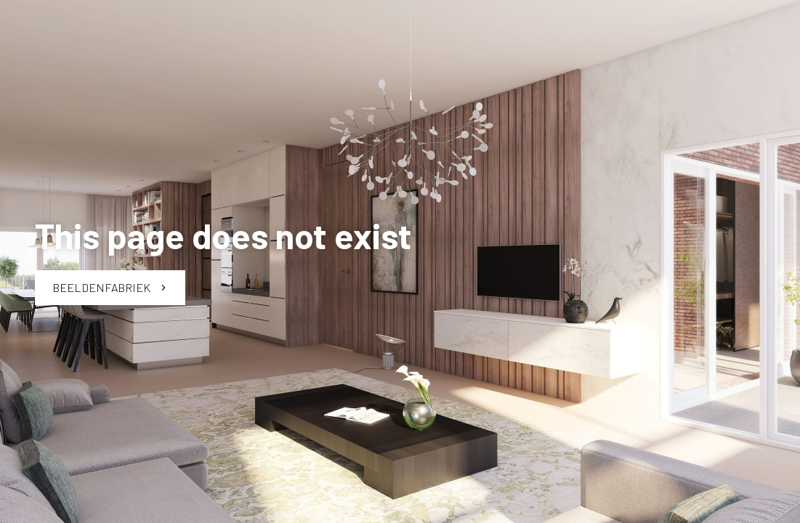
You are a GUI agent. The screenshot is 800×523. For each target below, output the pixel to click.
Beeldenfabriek (110, 287)
